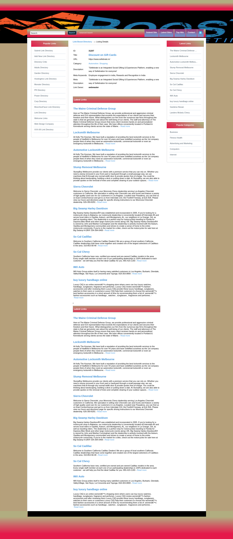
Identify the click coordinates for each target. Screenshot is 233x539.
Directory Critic (40, 62)
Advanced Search (86, 33)
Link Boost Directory (82, 42)
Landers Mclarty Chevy (180, 113)
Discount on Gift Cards (102, 54)
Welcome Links (41, 118)
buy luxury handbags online (182, 101)
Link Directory (40, 113)
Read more (125, 126)
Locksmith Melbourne (179, 56)
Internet (173, 155)
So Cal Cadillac (176, 84)
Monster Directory (42, 84)
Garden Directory (41, 73)
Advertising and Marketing (181, 143)
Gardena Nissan (177, 107)
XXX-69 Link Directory (44, 129)
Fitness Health (176, 138)
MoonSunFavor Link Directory (47, 107)
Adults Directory (41, 67)
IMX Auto (174, 96)
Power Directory (41, 96)
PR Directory (39, 90)
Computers (174, 149)
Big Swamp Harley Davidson (182, 79)
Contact (191, 32)
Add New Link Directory (44, 56)
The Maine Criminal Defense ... (183, 50)
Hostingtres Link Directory (45, 79)
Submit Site (151, 32)
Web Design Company (44, 124)
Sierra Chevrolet (177, 73)
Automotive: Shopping (98, 63)
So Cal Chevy (176, 90)
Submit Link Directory (43, 50)
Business (174, 132)
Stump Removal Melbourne (181, 67)
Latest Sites (166, 32)
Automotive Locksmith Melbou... (183, 62)
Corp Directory (40, 101)
